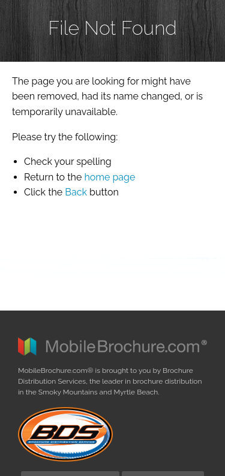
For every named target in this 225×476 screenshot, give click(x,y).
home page (109, 177)
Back (76, 192)
